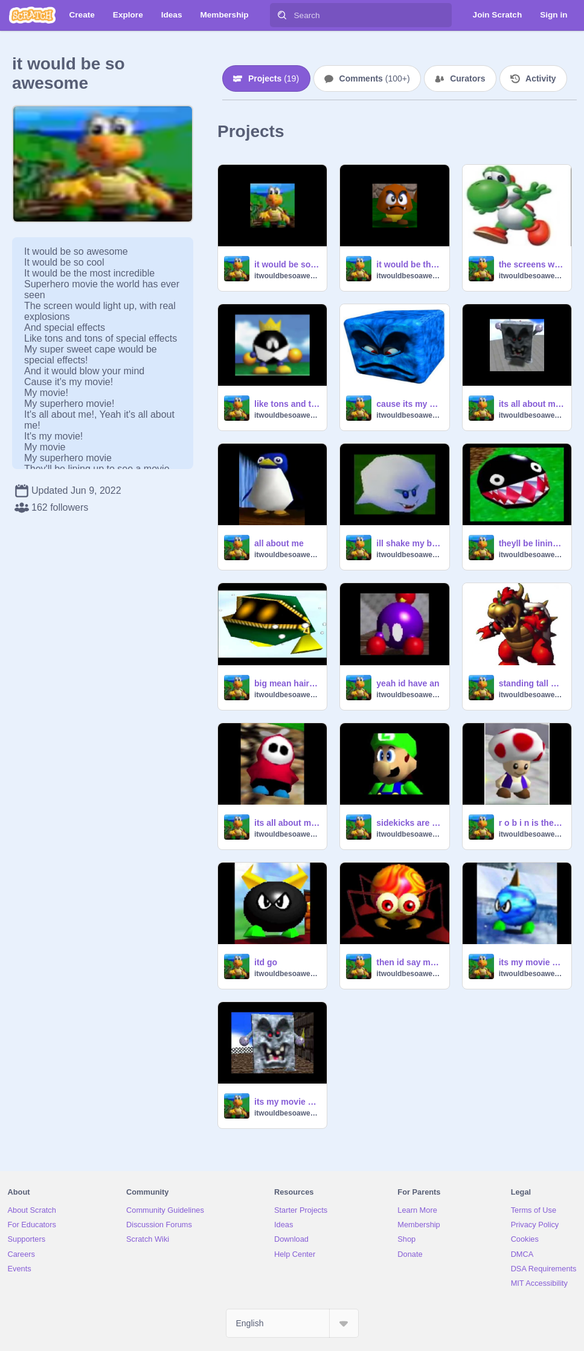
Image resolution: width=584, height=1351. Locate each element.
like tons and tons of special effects (286, 404)
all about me (279, 543)
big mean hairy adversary (286, 683)
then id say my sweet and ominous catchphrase (408, 962)
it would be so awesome (286, 264)
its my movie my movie (531, 962)
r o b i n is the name (531, 823)
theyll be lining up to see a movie (531, 543)
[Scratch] (32, 15)
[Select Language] (292, 1323)
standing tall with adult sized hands (531, 683)
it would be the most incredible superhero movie (408, 264)
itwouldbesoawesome (286, 276)
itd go (265, 962)
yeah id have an (407, 683)
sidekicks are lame (408, 823)
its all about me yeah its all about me (531, 404)
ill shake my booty (408, 543)
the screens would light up (531, 264)
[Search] (282, 15)
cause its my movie (408, 404)
